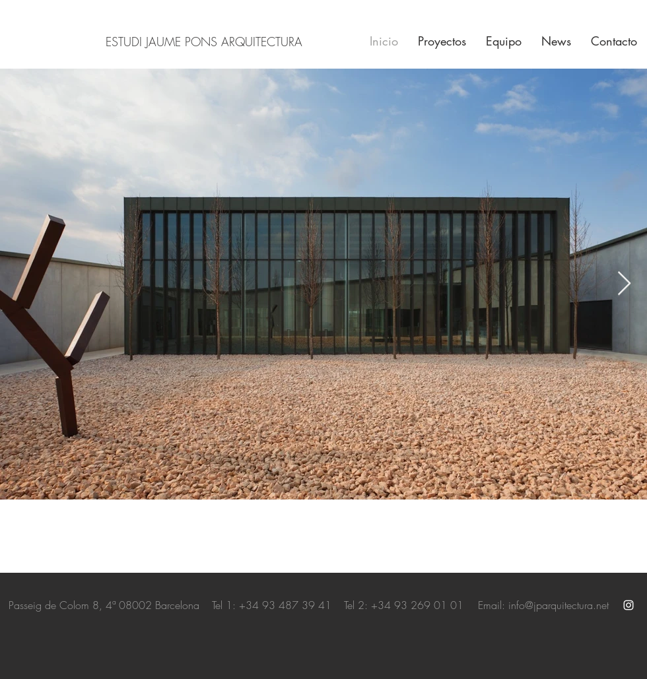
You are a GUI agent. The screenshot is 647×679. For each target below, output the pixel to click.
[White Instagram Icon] (628, 605)
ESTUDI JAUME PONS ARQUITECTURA (204, 41)
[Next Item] (624, 284)
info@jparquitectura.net (558, 605)
